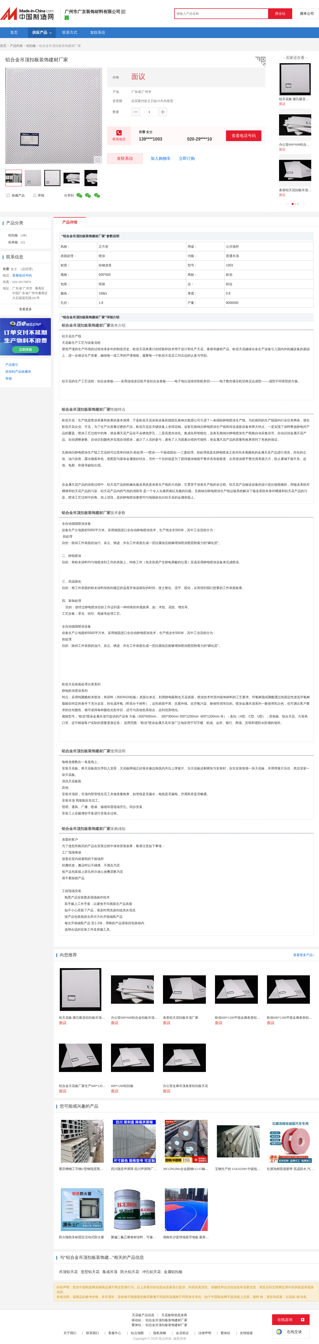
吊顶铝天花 (68, 1272)
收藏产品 (15, 195)
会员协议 (182, 1333)
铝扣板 (31, 46)
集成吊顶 (109, 1272)
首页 (3, 46)
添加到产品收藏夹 (18, 371)
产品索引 (11, 365)
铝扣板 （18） (18, 235)
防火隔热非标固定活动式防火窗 (81, 1237)
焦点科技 (165, 1339)
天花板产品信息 (143, 1315)
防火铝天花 (129, 1272)
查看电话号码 (244, 135)
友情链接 (246, 1333)
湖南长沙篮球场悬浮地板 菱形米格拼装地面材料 (197, 1237)
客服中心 (114, 1333)
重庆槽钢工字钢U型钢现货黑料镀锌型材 (87, 1169)
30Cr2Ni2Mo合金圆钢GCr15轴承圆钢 (189, 1169)
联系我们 (92, 1333)
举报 (38, 195)
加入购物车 (161, 158)
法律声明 (204, 1333)
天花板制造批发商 (174, 1315)
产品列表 (16, 46)
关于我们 (70, 1333)
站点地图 (137, 1333)
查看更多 (25, 309)
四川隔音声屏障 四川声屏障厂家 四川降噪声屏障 (145, 1169)
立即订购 (187, 158)
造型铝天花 (90, 1272)
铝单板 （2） (17, 242)
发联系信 (125, 158)
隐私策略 (159, 1333)
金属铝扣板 (173, 1272)
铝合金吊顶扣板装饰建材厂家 (166, 1320)
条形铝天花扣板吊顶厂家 (296, 190)
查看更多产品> (303, 955)
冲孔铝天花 (151, 1272)
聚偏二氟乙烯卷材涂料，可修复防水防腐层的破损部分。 (151, 1237)
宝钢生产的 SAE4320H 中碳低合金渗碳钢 (244, 1169)
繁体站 (225, 1333)
